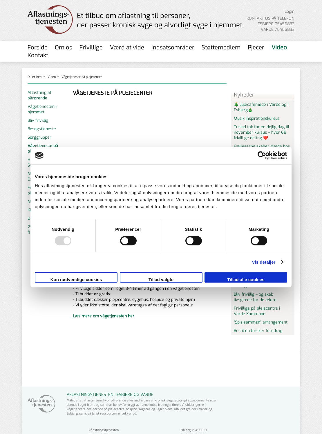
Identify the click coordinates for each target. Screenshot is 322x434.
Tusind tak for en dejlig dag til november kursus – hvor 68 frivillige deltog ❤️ (261, 132)
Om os (63, 47)
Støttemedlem (221, 47)
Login (289, 11)
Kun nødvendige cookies (76, 279)
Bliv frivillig (38, 120)
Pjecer (256, 47)
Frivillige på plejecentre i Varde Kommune (257, 311)
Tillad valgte (161, 279)
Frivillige (91, 47)
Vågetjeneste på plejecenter (81, 77)
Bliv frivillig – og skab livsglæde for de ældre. (255, 297)
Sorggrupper (39, 137)
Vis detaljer (264, 262)
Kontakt (38, 55)
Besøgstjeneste (42, 129)
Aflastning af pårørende (39, 95)
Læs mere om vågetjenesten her (103, 316)
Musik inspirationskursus (257, 118)
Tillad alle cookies (245, 279)
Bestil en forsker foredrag (258, 330)
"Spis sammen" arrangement (260, 322)
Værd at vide (127, 47)
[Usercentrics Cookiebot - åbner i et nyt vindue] (261, 155)
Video (279, 47)
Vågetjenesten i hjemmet (42, 109)
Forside (38, 47)
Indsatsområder (172, 47)
